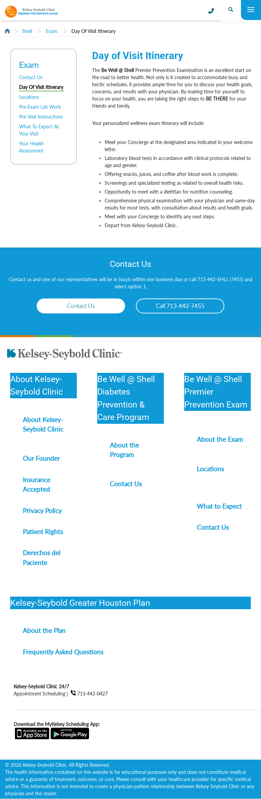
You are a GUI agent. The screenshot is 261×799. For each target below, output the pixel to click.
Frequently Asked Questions (63, 652)
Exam (51, 31)
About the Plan (44, 630)
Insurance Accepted (36, 484)
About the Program (124, 449)
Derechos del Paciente (41, 557)
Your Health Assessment (31, 147)
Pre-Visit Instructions (41, 117)
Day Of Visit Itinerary (93, 31)
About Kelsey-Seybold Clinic (43, 424)
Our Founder (41, 458)
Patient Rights (43, 531)
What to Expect (219, 506)
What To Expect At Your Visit (39, 130)
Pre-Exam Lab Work (40, 107)
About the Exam (220, 439)
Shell (27, 31)
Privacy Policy (42, 510)
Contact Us (30, 77)
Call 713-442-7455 (180, 305)
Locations (29, 97)
